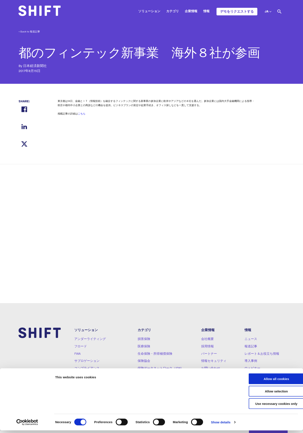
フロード (80, 349)
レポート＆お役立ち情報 (262, 356)
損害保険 (144, 341)
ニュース (251, 341)
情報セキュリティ (213, 363)
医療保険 (144, 349)
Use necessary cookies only (268, 406)
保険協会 (144, 363)
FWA (77, 356)
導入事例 (251, 363)
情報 (206, 11)
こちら (81, 114)
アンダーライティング (90, 341)
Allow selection (267, 394)
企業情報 (191, 11)
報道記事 (251, 349)
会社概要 (207, 341)
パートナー (209, 356)
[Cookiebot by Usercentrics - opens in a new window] (27, 425)
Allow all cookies (268, 381)
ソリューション (149, 11)
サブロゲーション (87, 363)
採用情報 (207, 349)
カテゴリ (172, 11)
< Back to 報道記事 (29, 32)
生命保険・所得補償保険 (155, 356)
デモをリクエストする (237, 11)
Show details (221, 424)
